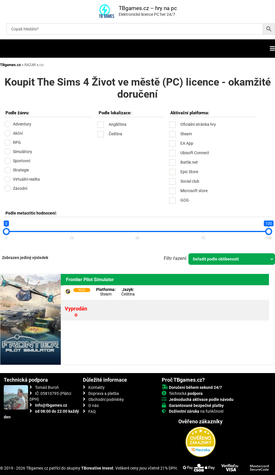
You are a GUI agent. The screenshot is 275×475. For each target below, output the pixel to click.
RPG (17, 142)
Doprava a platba (103, 393)
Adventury (22, 124)
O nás (93, 405)
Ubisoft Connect (194, 152)
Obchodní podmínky (106, 399)
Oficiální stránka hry (198, 124)
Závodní (20, 188)
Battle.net (189, 162)
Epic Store (189, 171)
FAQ (92, 411)
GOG (184, 200)
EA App (186, 143)
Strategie (21, 170)
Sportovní (21, 161)
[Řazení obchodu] (231, 259)
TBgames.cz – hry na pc (148, 8)
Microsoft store (194, 190)
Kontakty (96, 387)
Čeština (115, 134)
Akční (18, 133)
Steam (186, 134)
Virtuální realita (26, 179)
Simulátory (22, 151)
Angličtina (117, 124)
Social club (189, 181)
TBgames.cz (10, 65)
